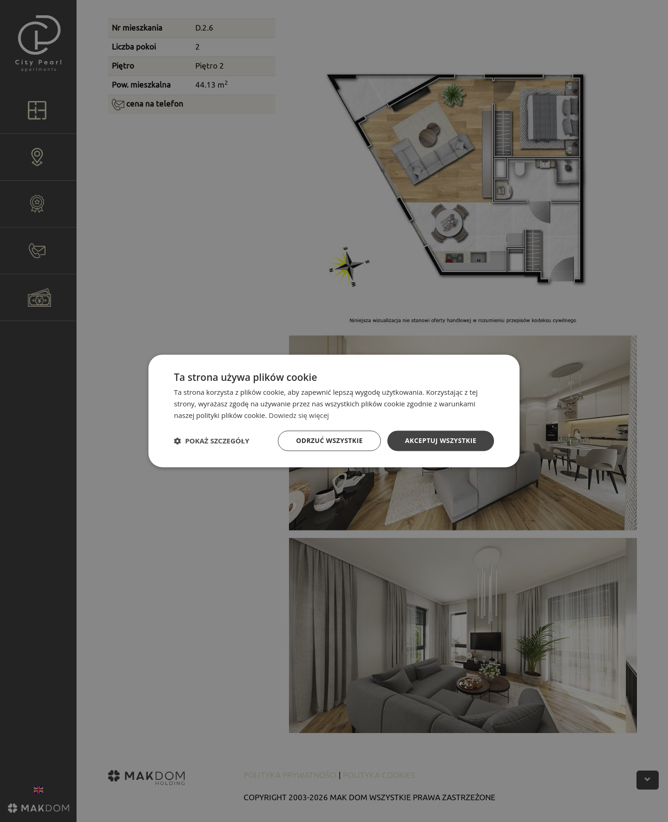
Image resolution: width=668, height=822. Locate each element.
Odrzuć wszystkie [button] (329, 440)
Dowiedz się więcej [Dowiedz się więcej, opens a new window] (299, 415)
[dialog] (334, 410)
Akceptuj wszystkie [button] (440, 440)
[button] (211, 441)
